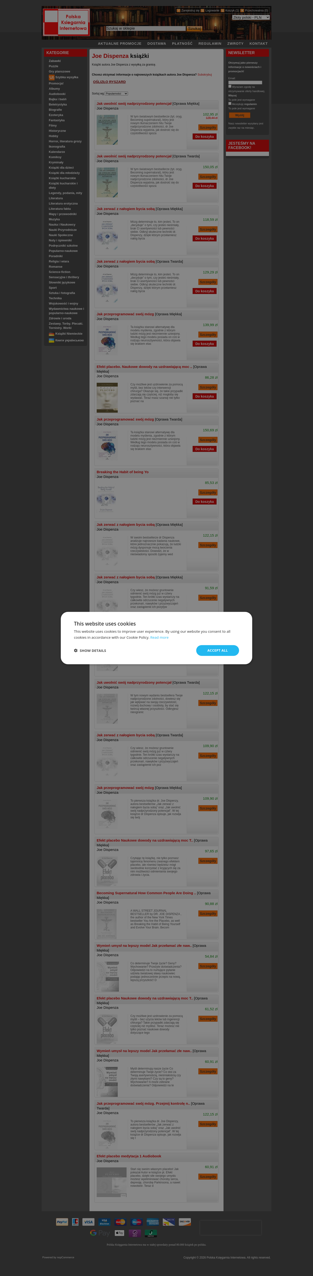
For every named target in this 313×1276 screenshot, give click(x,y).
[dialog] (156, 638)
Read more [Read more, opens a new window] (159, 637)
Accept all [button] (217, 650)
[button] (90, 650)
